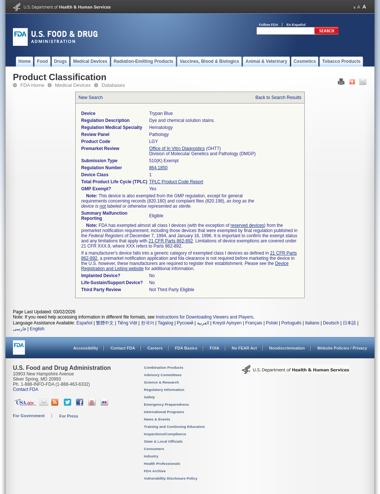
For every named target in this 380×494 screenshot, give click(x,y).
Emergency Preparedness (166, 404)
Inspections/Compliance (165, 434)
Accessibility (85, 348)
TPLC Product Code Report (176, 181)
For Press (68, 416)
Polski (272, 323)
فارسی (19, 328)
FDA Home (32, 85)
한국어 (147, 323)
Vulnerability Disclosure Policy (170, 478)
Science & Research (161, 382)
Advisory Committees (163, 375)
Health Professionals (162, 463)
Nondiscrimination (287, 348)
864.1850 (158, 167)
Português (291, 323)
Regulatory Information (164, 390)
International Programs (164, 412)
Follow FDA (268, 25)
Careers (155, 348)
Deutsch (331, 323)
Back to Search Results (278, 97)
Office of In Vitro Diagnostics (177, 148)
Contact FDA (122, 348)
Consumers (154, 449)
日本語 (349, 323)
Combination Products (163, 367)
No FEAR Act (244, 348)
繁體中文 (105, 323)
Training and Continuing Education (174, 427)
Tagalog (165, 323)
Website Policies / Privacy (342, 348)
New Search (91, 97)
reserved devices (247, 225)
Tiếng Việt (127, 323)
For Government (29, 415)
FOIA (214, 348)
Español (84, 323)
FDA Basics (186, 348)
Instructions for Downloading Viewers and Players (204, 317)
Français (253, 323)
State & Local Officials (163, 441)
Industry (151, 456)
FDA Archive (155, 471)
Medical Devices (73, 85)
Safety (149, 397)
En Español (296, 25)
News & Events (157, 419)
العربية (203, 323)
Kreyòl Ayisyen (227, 323)
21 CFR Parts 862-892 (171, 240)
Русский (185, 323)
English (37, 328)
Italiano (312, 323)
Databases (113, 85)
